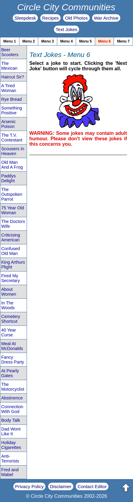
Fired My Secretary (10, 278)
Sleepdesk (25, 18)
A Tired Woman (8, 88)
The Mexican (9, 66)
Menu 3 (47, 41)
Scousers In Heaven (12, 151)
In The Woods (8, 305)
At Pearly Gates (10, 373)
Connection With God (12, 409)
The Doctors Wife (13, 224)
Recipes (50, 18)
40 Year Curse (8, 332)
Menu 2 (28, 41)
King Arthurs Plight (13, 264)
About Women (8, 292)
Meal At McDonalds (12, 346)
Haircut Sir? (12, 77)
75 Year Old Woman (12, 210)
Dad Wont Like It (11, 431)
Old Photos (76, 18)
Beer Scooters (9, 52)
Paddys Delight (8, 178)
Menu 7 (123, 41)
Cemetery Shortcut (10, 319)
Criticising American (10, 237)
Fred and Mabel (10, 472)
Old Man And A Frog (12, 165)
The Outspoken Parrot (11, 194)
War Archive (106, 18)
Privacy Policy (29, 486)
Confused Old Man (10, 251)
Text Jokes (67, 29)
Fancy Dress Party (12, 359)
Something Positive (11, 110)
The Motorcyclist (12, 387)
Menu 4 (66, 41)
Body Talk (10, 420)
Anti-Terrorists (10, 458)
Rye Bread (11, 99)
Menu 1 (9, 41)
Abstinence (12, 398)
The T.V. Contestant (11, 137)
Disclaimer (60, 486)
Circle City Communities (66, 7)
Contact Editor (92, 486)
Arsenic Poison (8, 124)
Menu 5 (85, 41)
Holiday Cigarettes (11, 445)
